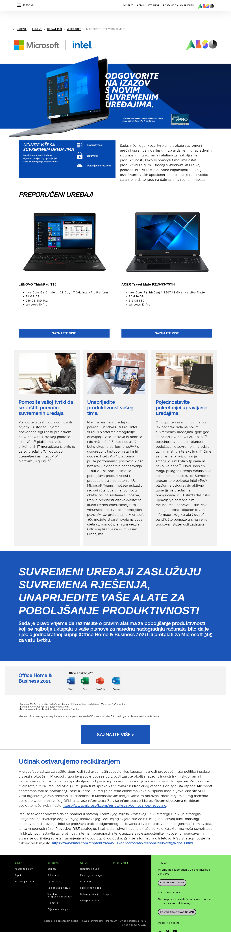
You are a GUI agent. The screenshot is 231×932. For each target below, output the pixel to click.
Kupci (17, 866)
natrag (22, 20)
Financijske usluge (91, 866)
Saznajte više (64, 324)
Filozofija (52, 894)
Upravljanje (54, 872)
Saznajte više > (115, 725)
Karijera (52, 860)
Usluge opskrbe (89, 891)
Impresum (111, 911)
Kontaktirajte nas (172, 873)
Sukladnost (53, 866)
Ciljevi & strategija (58, 900)
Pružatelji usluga (24, 872)
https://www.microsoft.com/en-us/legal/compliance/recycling (114, 796)
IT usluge (85, 872)
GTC (143, 911)
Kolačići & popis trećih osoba (61, 911)
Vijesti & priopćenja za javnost (60, 886)
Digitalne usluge (89, 860)
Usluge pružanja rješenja (94, 885)
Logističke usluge (90, 878)
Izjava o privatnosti (92, 911)
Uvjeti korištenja (129, 911)
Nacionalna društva (58, 878)
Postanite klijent (23, 860)
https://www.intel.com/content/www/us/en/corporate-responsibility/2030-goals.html (122, 834)
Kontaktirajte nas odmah (177, 903)
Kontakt (128, 5)
